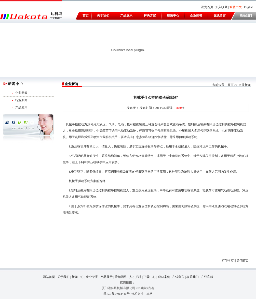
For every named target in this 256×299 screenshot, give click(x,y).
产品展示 (126, 15)
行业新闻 (21, 100)
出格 (149, 293)
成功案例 (164, 277)
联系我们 (246, 15)
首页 (86, 15)
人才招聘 (135, 277)
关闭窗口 (243, 260)
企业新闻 (21, 93)
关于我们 (103, 15)
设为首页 (207, 7)
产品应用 (21, 107)
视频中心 (173, 15)
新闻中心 (78, 277)
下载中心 (149, 277)
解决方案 (150, 15)
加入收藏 (221, 7)
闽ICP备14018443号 (116, 293)
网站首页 (49, 277)
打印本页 (228, 260)
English (248, 7)
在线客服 (207, 277)
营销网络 (121, 277)
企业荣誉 (196, 15)
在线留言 (219, 15)
